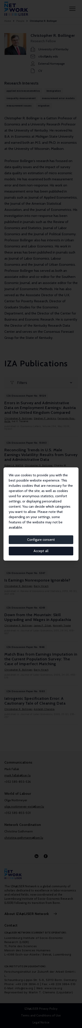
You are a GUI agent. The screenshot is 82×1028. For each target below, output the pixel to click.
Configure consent (41, 540)
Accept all (41, 551)
